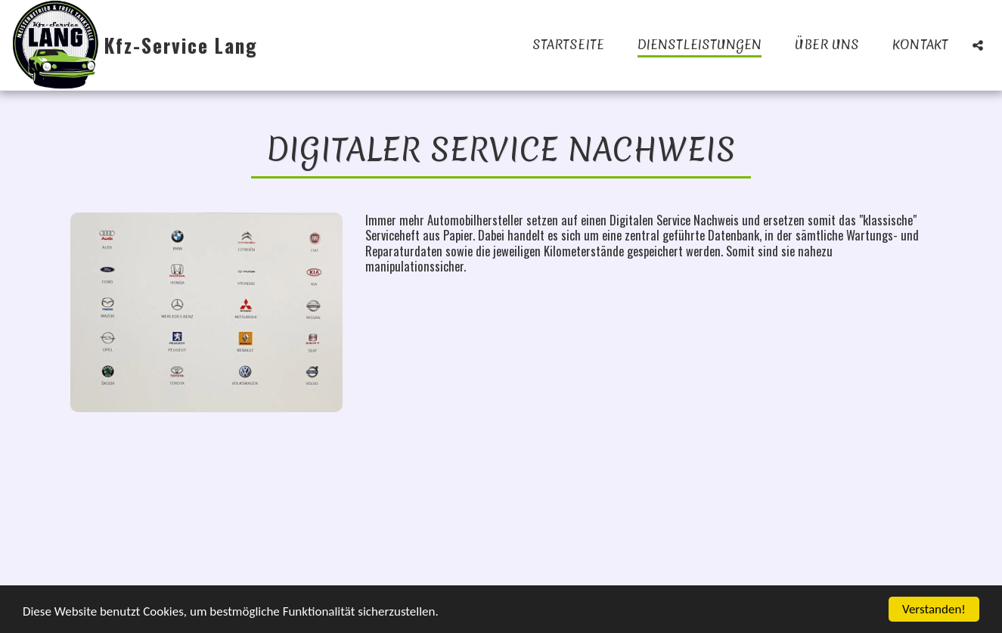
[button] (978, 45)
